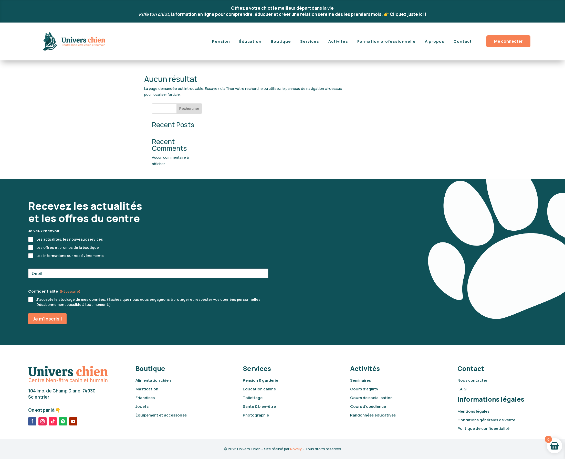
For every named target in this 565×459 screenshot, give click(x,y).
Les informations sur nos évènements (70, 255)
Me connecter (508, 41)
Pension (221, 41)
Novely (296, 448)
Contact (463, 41)
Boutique (281, 41)
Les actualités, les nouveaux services (69, 239)
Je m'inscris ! (47, 319)
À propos (434, 41)
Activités (338, 41)
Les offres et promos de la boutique (67, 247)
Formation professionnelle (386, 41)
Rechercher (408, 80)
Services (309, 41)
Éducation (250, 41)
